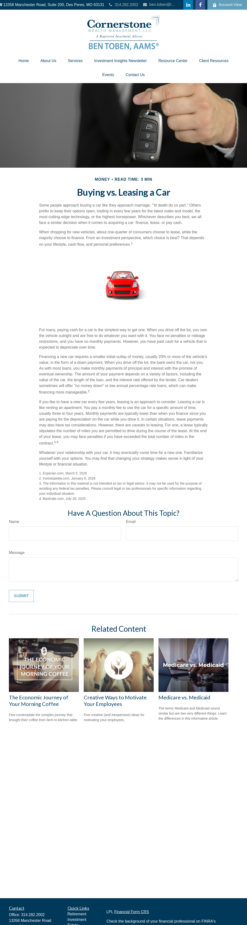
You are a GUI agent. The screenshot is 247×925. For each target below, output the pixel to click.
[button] (24, 61)
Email (131, 522)
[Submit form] (21, 596)
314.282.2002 (123, 5)
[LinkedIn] (188, 5)
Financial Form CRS (131, 912)
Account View (227, 5)
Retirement (77, 914)
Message (17, 553)
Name (14, 522)
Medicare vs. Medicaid (184, 697)
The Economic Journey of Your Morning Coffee (38, 700)
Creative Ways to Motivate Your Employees (115, 700)
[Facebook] (200, 5)
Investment (77, 920)
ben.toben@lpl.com (159, 4)
